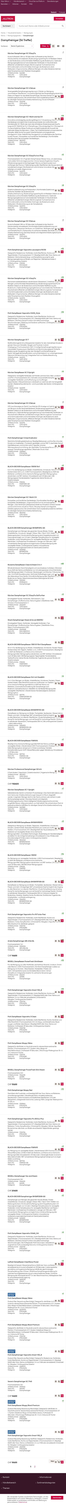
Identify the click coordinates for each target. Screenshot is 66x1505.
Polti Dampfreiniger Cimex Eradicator (22, 438)
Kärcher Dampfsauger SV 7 (18, 340)
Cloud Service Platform (36, 1)
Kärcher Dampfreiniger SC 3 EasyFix (22, 53)
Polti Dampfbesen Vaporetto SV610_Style (24, 313)
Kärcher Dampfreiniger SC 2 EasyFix (22, 186)
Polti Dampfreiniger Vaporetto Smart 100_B (25, 990)
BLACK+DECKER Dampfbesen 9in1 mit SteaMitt (26, 677)
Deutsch (53, 12)
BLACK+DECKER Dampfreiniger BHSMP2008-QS (26, 1196)
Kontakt (24, 4)
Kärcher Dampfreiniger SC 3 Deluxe (21, 221)
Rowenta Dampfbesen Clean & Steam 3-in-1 (25, 565)
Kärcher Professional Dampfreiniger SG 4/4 (25, 769)
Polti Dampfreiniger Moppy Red (20, 1090)
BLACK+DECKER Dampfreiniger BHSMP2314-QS (26, 528)
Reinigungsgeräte (14, 35)
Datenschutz (22, 1502)
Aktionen (15, 4)
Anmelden (59, 19)
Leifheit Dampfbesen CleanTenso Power (23, 1262)
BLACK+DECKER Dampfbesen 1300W (22, 855)
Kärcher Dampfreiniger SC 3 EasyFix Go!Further (26, 595)
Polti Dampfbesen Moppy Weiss (20, 1043)
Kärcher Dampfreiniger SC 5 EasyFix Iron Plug (25, 156)
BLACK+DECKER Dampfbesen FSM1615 (23, 1147)
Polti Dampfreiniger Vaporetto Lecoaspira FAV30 (27, 250)
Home (3, 33)
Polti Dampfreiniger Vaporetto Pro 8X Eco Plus (26, 1119)
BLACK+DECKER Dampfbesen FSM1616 (23, 741)
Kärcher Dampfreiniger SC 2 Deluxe (21, 403)
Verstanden (57, 1498)
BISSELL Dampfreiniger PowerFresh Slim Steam (26, 1070)
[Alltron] (8, 18)
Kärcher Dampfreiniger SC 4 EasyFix (22, 278)
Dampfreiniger (28, 35)
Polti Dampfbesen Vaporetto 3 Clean (22, 1017)
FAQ (30, 4)
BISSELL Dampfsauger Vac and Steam (22, 1176)
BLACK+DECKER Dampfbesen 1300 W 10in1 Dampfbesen (29, 644)
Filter (46, 45)
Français (62, 12)
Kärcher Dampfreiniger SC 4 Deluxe (21, 88)
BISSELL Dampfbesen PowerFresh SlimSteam (25, 961)
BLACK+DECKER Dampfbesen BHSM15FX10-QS (26, 710)
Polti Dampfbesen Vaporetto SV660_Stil (23, 1233)
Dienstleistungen (52, 1)
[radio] (53, 46)
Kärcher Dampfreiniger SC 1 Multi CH (22, 497)
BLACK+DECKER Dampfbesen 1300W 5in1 (24, 466)
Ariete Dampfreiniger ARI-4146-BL (21, 941)
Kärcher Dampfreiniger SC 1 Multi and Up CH (25, 117)
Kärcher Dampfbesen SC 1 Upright (21, 790)
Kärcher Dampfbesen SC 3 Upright (21, 372)
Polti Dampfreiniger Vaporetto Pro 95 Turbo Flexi (27, 914)
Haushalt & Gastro (14, 33)
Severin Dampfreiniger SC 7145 (20, 1381)
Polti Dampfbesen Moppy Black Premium (24, 1325)
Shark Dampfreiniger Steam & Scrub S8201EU (25, 620)
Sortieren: (4, 46)
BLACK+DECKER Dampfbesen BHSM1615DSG (25, 822)
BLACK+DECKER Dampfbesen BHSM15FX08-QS (26, 882)
